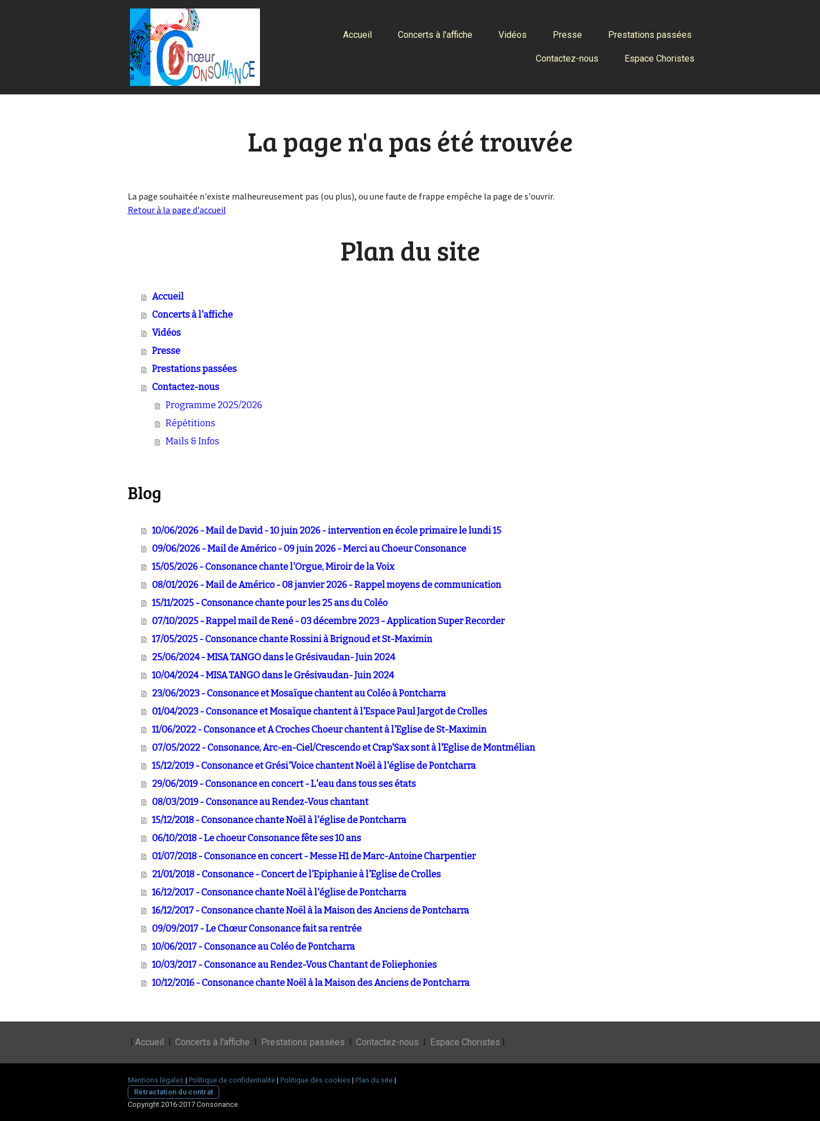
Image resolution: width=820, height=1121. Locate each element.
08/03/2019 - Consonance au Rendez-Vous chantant (260, 802)
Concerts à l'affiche (435, 34)
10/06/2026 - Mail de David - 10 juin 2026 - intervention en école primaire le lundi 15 (326, 530)
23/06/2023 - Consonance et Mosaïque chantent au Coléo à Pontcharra (299, 693)
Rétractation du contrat (173, 1092)
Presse (567, 34)
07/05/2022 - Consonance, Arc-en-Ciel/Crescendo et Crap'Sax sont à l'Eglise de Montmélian (343, 747)
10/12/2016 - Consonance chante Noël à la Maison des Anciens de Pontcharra (311, 982)
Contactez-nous (567, 58)
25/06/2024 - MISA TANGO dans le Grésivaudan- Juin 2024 (273, 657)
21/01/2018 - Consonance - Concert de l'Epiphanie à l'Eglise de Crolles (296, 874)
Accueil (357, 34)
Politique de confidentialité (232, 1080)
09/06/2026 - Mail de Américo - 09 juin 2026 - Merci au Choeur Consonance (309, 548)
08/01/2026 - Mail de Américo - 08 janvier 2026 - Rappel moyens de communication (326, 584)
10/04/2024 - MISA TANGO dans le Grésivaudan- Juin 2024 (273, 675)
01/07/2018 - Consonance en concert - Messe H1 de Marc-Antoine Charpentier (314, 856)
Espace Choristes (659, 58)
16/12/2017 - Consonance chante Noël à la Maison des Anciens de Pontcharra (310, 910)
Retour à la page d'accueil (177, 209)
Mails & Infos (192, 441)
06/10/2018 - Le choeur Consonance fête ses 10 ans (256, 838)
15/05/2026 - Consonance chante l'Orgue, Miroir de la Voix (273, 566)
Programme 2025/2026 (214, 405)
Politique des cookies (315, 1080)
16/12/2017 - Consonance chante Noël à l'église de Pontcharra (279, 892)
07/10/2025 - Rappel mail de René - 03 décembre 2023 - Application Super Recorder (328, 621)
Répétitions (190, 423)
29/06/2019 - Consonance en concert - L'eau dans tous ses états (284, 783)
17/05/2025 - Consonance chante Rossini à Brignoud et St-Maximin (292, 639)
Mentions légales (156, 1080)
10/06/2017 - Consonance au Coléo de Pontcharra (253, 946)
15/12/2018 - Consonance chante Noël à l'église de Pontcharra (279, 820)
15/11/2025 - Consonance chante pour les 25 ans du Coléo (270, 603)
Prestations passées (650, 34)
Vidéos (512, 34)
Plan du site (374, 1080)
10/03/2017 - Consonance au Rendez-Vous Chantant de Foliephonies (294, 964)
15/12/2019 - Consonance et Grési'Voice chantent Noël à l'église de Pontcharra (314, 765)
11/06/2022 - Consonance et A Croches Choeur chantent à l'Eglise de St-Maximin (319, 729)
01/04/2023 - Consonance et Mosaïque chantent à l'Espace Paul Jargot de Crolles (319, 711)
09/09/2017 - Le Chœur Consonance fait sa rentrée (257, 928)
